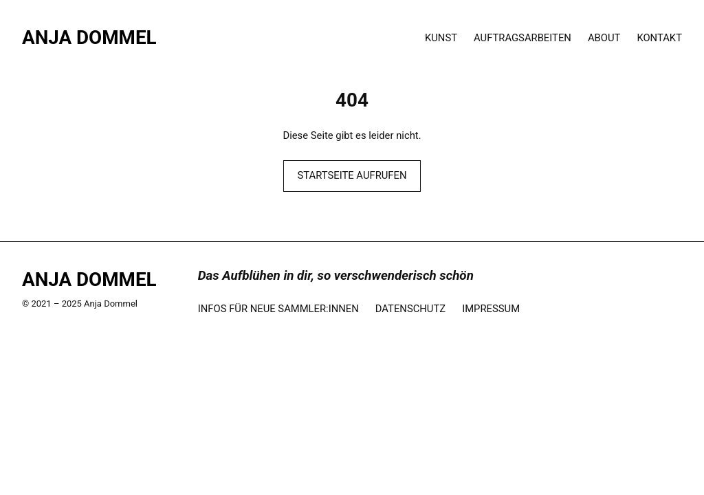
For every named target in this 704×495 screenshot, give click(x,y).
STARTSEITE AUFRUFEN (351, 175)
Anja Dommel (89, 37)
